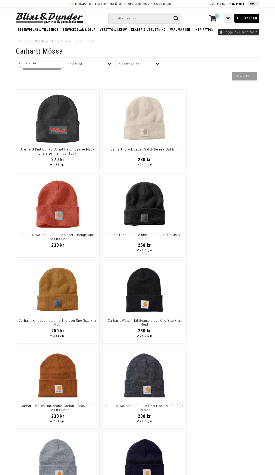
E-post (115, 372)
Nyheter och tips (41, 379)
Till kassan (247, 18)
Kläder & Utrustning (148, 29)
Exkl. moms (217, 3)
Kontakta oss (231, 377)
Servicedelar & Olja (79, 29)
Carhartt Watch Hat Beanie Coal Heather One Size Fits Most (230, 237)
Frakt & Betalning (28, 415)
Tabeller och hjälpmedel (42, 368)
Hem (18, 41)
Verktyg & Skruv (113, 29)
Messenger (137, 372)
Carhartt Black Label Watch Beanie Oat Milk (106, 151)
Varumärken (180, 29)
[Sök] (144, 18)
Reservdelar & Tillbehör (38, 29)
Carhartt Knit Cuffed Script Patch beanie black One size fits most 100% (45, 153)
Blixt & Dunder (232, 372)
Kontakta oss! (90, 366)
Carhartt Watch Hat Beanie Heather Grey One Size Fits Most (45, 323)
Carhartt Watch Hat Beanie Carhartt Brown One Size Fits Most (168, 239)
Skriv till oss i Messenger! (192, 368)
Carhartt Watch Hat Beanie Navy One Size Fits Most (106, 323)
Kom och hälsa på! (92, 393)
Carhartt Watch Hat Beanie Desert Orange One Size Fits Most (168, 151)
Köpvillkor (23, 420)
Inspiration (203, 29)
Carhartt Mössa (84, 41)
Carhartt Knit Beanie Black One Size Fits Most (230, 151)
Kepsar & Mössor (62, 41)
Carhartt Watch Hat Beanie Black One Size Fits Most (106, 237)
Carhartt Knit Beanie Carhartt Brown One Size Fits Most (45, 237)
